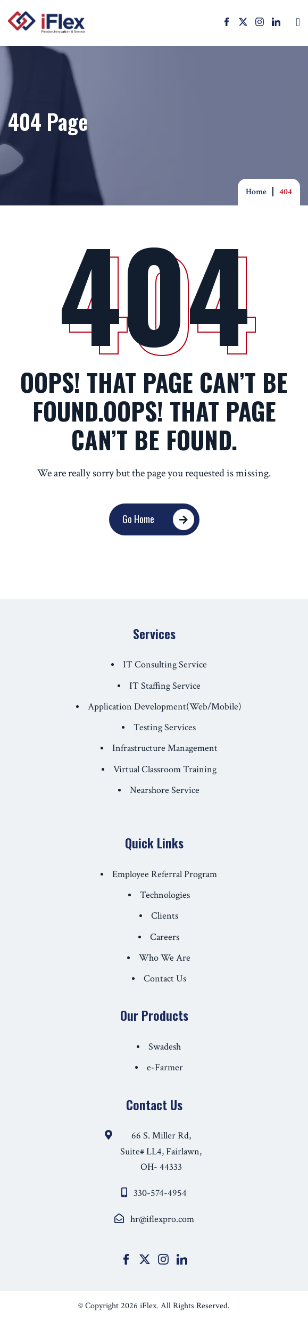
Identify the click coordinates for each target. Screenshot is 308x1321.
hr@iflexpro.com (162, 1219)
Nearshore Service (164, 790)
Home (256, 191)
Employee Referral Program (164, 874)
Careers (164, 937)
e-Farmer (165, 1067)
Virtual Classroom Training (165, 769)
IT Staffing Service (165, 686)
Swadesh (164, 1047)
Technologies (165, 895)
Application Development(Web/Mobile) (165, 706)
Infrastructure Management (165, 748)
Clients (164, 916)
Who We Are (164, 958)
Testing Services (165, 727)
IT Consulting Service (165, 664)
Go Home (143, 519)
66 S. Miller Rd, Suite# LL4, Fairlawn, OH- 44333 (161, 1151)
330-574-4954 (160, 1193)
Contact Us (165, 978)
